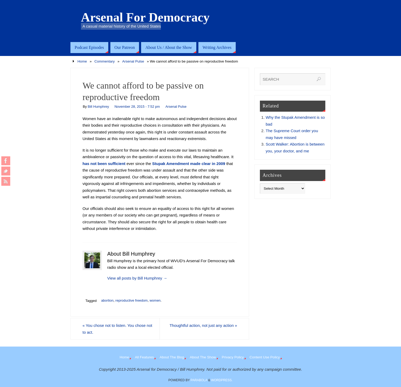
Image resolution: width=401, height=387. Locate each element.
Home (82, 61)
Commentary (104, 61)
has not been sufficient (104, 163)
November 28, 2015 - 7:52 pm (137, 107)
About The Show (203, 357)
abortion (107, 300)
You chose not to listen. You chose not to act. (117, 328)
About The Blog (172, 357)
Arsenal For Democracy (145, 17)
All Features (144, 357)
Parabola (199, 380)
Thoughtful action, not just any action (203, 325)
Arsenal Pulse (133, 61)
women (155, 300)
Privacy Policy (233, 357)
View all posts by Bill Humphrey (137, 278)
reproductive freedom (131, 300)
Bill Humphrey (98, 107)
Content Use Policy (265, 357)
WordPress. (222, 380)
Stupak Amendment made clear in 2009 (188, 163)
